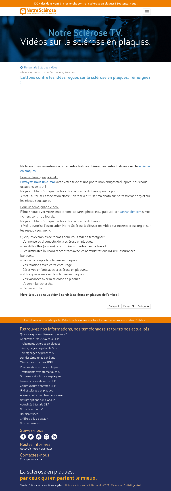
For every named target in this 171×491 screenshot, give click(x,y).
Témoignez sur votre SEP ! (36, 362)
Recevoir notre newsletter (36, 448)
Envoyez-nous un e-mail (38, 182)
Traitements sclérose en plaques (40, 343)
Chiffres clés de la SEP (34, 418)
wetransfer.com (130, 212)
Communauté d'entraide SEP (38, 385)
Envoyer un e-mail (31, 459)
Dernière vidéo (29, 414)
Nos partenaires (30, 423)
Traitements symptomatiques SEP (41, 372)
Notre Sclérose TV (31, 409)
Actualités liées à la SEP (34, 404)
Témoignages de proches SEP (38, 353)
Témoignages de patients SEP (38, 348)
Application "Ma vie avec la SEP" (40, 339)
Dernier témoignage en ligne (37, 357)
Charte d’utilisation (30, 485)
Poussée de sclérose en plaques (40, 367)
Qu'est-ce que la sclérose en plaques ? (43, 334)
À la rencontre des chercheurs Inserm (43, 395)
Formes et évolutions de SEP (38, 381)
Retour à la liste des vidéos (38, 67)
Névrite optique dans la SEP (37, 400)
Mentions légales (52, 485)
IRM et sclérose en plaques (36, 390)
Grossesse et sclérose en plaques (40, 376)
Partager (114, 306)
